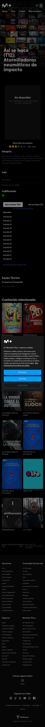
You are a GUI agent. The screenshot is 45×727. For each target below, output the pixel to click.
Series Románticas (8, 595)
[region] (22, 363)
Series (5, 11)
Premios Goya (27, 601)
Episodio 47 (7, 240)
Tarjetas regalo (27, 659)
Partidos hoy (6, 665)
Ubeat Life (27, 491)
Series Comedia (7, 601)
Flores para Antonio (29, 580)
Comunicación (27, 662)
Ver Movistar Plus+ (28, 623)
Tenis (3, 644)
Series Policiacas (7, 598)
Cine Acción (6, 580)
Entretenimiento (7, 610)
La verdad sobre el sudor (31, 414)
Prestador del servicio (13, 705)
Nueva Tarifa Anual (29, 656)
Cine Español (6, 574)
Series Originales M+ (8, 592)
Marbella (25, 595)
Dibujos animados (28, 604)
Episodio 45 (7, 232)
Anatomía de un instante (31, 586)
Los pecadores (27, 574)
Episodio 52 (7, 259)
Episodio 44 (7, 228)
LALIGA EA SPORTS (8, 629)
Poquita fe (26, 592)
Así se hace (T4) (12, 204)
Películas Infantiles (8, 586)
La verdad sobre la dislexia (10, 453)
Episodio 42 (7, 224)
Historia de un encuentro (29, 453)
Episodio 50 (7, 251)
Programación (27, 665)
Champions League (8, 626)
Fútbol (22, 11)
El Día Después (7, 635)
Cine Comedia (6, 577)
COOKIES (22, 709)
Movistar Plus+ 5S (28, 638)
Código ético (27, 641)
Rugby (4, 647)
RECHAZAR (22, 372)
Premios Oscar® (28, 598)
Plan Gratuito (35, 11)
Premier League (7, 632)
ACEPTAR (22, 379)
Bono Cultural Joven (29, 629)
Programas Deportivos (30, 607)
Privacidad (35, 705)
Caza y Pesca (27, 610)
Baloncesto (5, 641)
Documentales (6, 607)
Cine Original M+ (7, 571)
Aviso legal (26, 705)
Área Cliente (27, 632)
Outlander (26, 583)
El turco (25, 589)
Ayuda (22, 682)
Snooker (4, 659)
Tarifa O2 (26, 653)
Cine (13, 11)
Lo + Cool (27, 530)
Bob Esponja (7, 335)
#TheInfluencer (8, 530)
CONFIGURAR (22, 385)
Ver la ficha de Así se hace (23, 208)
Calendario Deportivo (9, 662)
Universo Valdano (7, 638)
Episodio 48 (7, 243)
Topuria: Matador (7, 650)
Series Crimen (6, 604)
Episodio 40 (7, 217)
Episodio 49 (7, 247)
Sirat (24, 577)
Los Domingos (27, 568)
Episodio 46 (7, 236)
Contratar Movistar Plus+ (31, 647)
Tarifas (25, 650)
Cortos (4, 583)
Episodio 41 (7, 220)
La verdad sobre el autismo (10, 414)
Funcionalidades (28, 626)
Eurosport (5, 656)
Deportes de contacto (9, 653)
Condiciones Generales (30, 635)
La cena (25, 571)
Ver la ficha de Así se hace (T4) (14, 264)
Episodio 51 (7, 255)
